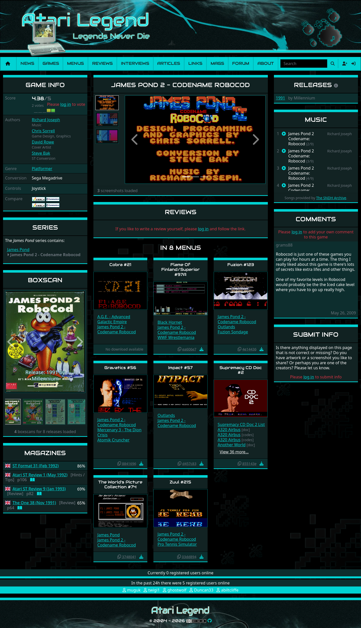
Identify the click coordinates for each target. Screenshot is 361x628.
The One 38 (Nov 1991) (34, 502)
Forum (240, 63)
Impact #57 (180, 367)
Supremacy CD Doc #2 (240, 370)
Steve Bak (41, 153)
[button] (11, 342)
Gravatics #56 (120, 367)
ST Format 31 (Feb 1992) (36, 465)
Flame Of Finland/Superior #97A (180, 269)
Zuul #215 (180, 482)
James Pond (18, 249)
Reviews (102, 63)
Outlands (226, 327)
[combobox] (303, 63)
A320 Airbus (229, 429)
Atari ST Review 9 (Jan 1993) (39, 489)
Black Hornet (169, 322)
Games (51, 63)
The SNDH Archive (331, 197)
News (27, 63)
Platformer (42, 168)
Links (195, 63)
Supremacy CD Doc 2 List (241, 424)
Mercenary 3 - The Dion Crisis (119, 432)
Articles (168, 63)
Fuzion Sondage (233, 332)
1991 (280, 98)
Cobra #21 (120, 264)
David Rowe (43, 142)
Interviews (135, 63)
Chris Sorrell (43, 131)
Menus (75, 63)
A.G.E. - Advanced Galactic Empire (113, 319)
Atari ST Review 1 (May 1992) (40, 475)
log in (65, 104)
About (265, 63)
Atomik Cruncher (113, 440)
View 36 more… (234, 452)
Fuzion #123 (240, 264)
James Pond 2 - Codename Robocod (116, 329)
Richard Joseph (46, 120)
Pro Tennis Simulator (177, 544)
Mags (217, 63)
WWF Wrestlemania (175, 337)
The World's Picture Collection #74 (120, 484)
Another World (232, 445)
